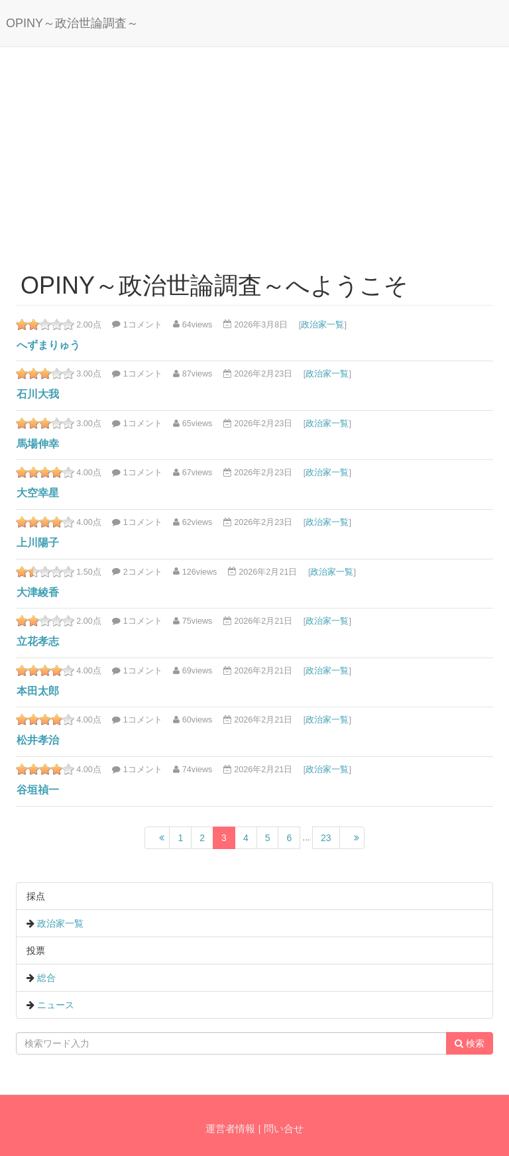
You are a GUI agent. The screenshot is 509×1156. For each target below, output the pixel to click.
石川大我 (38, 394)
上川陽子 (38, 542)
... (306, 837)
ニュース (55, 1005)
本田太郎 (38, 691)
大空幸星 (38, 492)
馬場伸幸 (38, 443)
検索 (469, 1043)
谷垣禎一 (38, 789)
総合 (46, 977)
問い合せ (284, 1128)
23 (326, 838)
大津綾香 (38, 592)
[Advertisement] (254, 153)
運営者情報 (230, 1128)
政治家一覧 (322, 324)
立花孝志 (38, 641)
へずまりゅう (48, 345)
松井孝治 (38, 740)
